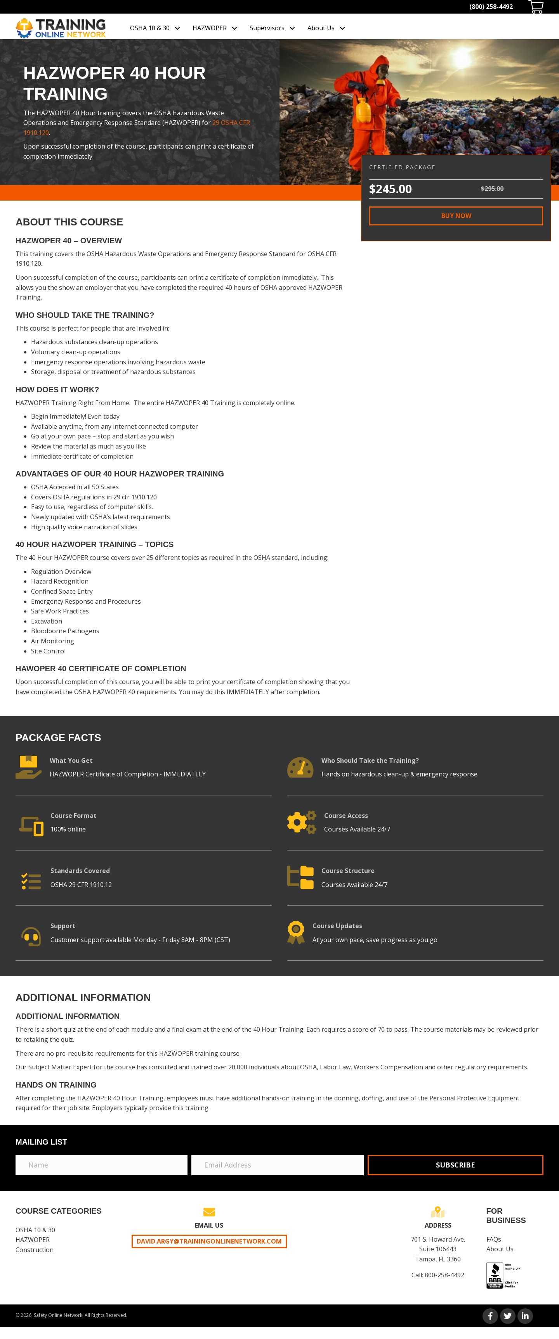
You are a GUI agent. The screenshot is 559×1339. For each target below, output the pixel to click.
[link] (155, 28)
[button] (456, 215)
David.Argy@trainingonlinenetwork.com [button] (209, 1241)
